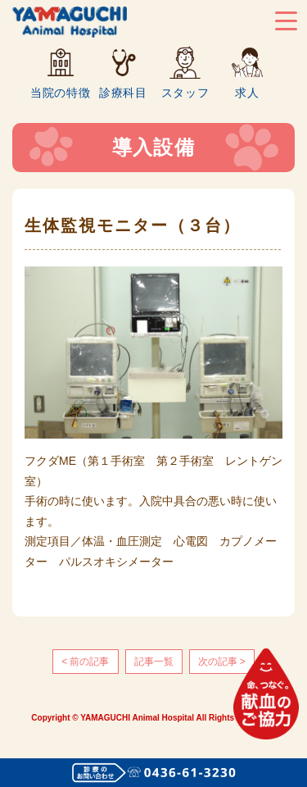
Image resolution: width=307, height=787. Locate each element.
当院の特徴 (60, 92)
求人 (247, 92)
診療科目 (123, 92)
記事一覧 (154, 661)
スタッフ (185, 92)
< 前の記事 (85, 661)
